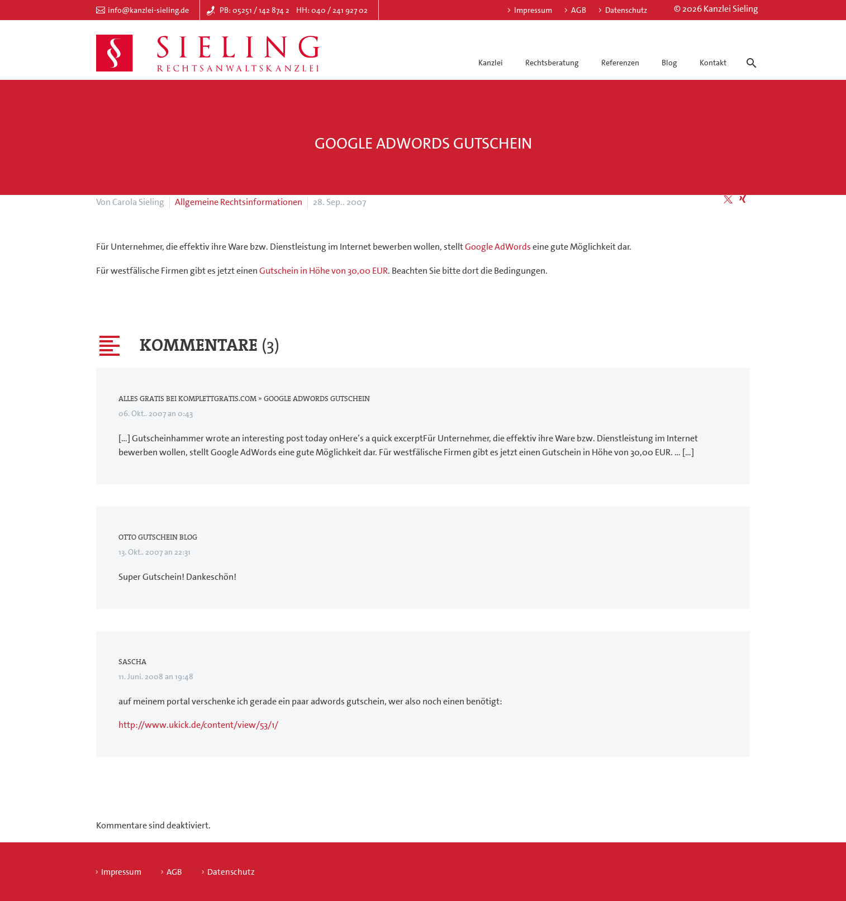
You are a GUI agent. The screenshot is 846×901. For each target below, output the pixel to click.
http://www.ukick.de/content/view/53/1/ (198, 725)
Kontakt (713, 63)
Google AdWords (498, 246)
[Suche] (749, 53)
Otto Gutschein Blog (157, 537)
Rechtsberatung (551, 63)
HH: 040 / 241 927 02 (332, 10)
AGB (578, 10)
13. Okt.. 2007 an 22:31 (154, 552)
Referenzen (620, 63)
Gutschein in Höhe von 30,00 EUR (323, 271)
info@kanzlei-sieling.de (148, 10)
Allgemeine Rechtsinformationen (238, 202)
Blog (669, 63)
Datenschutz (626, 10)
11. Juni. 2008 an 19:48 (155, 676)
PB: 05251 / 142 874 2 (254, 10)
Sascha (132, 662)
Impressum (533, 10)
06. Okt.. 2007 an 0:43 (155, 413)
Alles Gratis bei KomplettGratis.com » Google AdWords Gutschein (244, 399)
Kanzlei (490, 63)
